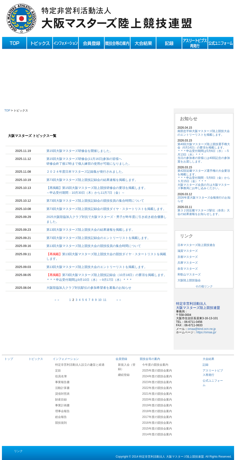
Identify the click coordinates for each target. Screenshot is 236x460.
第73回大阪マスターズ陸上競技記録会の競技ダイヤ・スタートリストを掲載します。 (106, 209)
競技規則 (61, 422)
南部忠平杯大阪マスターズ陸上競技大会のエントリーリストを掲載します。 (203, 132)
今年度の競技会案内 (155, 364)
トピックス (36, 359)
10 (99, 300)
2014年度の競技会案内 (157, 434)
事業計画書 (62, 405)
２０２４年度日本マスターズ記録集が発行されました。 (85, 171)
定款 (58, 370)
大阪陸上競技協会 (189, 280)
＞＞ (114, 300)
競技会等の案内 (150, 359)
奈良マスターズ (187, 268)
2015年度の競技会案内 (157, 428)
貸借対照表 (62, 393)
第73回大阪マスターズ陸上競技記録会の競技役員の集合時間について (95, 200)
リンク (18, 451)
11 (104, 300)
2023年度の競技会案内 (157, 382)
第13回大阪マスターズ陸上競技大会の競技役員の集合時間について (93, 246)
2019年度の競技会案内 (157, 405)
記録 (205, 364)
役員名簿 (61, 376)
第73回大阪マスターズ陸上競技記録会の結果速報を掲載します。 (92, 180)
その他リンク (204, 286)
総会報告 (61, 417)
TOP (7, 110)
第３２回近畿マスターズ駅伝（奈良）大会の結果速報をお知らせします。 (203, 212)
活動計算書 (62, 388)
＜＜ (61, 300)
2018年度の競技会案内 (157, 411)
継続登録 (124, 375)
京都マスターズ (187, 257)
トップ (8, 359)
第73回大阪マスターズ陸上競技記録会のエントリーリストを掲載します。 (98, 238)
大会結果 (208, 359)
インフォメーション (66, 359)
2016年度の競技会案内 (157, 422)
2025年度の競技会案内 (157, 370)
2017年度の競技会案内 (157, 417)
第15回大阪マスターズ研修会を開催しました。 (79, 151)
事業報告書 (62, 382)
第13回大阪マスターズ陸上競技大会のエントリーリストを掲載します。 (96, 267)
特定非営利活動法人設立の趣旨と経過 (79, 364)
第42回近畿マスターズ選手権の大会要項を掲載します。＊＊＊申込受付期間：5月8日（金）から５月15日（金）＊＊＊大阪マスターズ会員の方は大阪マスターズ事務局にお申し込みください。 (203, 179)
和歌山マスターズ (189, 274)
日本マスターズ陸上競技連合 (196, 245)
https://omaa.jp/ (206, 332)
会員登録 (121, 359)
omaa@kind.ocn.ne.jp (202, 329)
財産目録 (61, 399)
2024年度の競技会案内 (157, 376)
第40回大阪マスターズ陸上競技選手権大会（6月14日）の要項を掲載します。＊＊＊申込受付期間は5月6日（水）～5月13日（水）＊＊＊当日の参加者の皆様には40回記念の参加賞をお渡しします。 (203, 152)
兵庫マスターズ (187, 262)
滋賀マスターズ (187, 250)
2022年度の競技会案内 (157, 388)
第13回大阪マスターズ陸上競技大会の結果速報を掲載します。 (90, 229)
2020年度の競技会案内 (157, 399)
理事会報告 (62, 411)
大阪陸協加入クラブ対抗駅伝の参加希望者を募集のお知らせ (88, 287)
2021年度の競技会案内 (157, 393)
